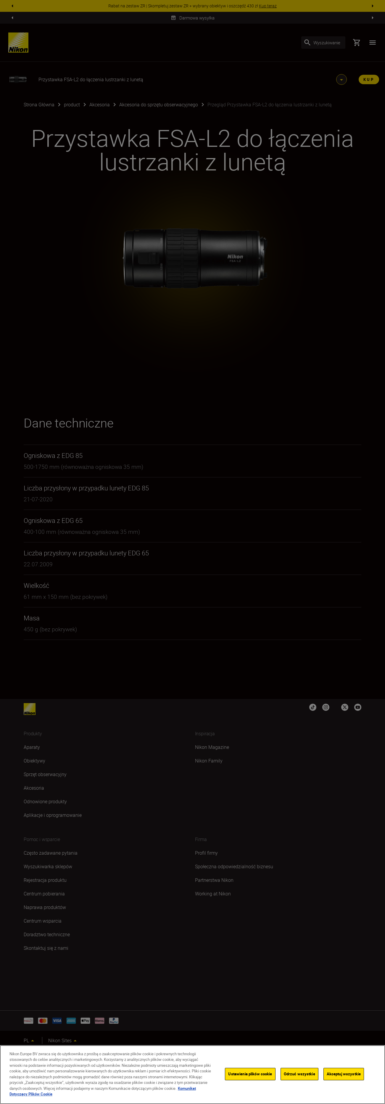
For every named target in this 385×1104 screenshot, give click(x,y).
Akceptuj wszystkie (344, 1074)
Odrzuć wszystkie (299, 1074)
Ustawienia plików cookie (250, 1074)
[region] (192, 1074)
